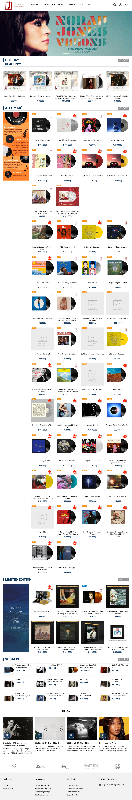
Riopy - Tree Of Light (92, 496)
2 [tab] (65, 53)
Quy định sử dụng (73, 795)
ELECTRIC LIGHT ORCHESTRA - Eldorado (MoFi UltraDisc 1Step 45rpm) (67, 614)
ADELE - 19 (19, 679)
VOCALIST (13, 659)
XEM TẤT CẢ (123, 60)
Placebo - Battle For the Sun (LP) (117, 425)
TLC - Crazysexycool (67, 247)
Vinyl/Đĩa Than (48, 4)
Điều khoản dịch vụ (41, 795)
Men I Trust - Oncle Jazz (67, 140)
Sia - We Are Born (67, 176)
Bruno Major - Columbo (67, 461)
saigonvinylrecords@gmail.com (113, 785)
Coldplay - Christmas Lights (117, 247)
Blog (81, 4)
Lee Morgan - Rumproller (42, 354)
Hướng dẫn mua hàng (42, 785)
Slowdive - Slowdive (93, 425)
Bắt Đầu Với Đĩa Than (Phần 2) (47, 743)
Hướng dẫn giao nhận (42, 792)
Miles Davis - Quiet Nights (67, 568)
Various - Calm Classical (117, 496)
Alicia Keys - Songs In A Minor (117, 318)
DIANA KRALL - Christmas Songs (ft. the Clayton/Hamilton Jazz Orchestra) (91, 98)
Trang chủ (34, 4)
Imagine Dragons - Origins (118, 283)
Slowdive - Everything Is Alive (42, 425)
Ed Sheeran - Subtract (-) (92, 247)
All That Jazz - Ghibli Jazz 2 (42, 176)
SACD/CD (61, 4)
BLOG (66, 711)
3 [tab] (67, 53)
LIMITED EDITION (18, 579)
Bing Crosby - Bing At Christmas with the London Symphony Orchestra (67, 213)
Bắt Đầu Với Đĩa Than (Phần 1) (79, 743)
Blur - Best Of (92, 283)
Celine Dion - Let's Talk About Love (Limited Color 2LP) (88, 667)
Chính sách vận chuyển (75, 788)
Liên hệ (89, 4)
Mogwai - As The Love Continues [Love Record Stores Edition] (42, 498)
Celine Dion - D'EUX (54, 665)
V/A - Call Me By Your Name (67, 283)
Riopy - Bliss (42, 532)
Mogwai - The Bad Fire (92, 461)
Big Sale (72, 4)
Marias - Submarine (118, 140)
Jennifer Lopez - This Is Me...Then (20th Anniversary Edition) (67, 320)
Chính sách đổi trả (73, 792)
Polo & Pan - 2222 (42, 283)
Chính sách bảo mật (74, 785)
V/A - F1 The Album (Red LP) (92, 176)
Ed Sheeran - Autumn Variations (92, 354)
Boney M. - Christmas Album (40, 96)
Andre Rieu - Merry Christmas (14, 96)
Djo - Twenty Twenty (42, 461)
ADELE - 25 (84, 679)
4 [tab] (69, 53)
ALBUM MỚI (14, 108)
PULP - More (117, 389)
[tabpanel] (66, 33)
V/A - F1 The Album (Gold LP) (117, 176)
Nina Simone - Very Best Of (92, 140)
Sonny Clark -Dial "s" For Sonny (92, 389)
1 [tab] (63, 53)
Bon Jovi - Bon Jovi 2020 (42, 612)
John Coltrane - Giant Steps (67, 354)
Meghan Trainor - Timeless (42, 318)
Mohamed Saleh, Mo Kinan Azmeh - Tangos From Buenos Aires (67, 534)
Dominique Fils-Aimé (107, 743)
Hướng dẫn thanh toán (43, 788)
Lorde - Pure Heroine (42, 140)
